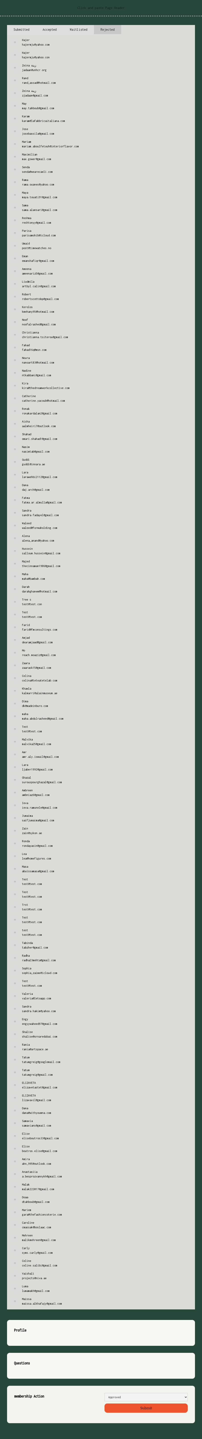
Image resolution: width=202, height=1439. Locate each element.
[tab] (21, 29)
